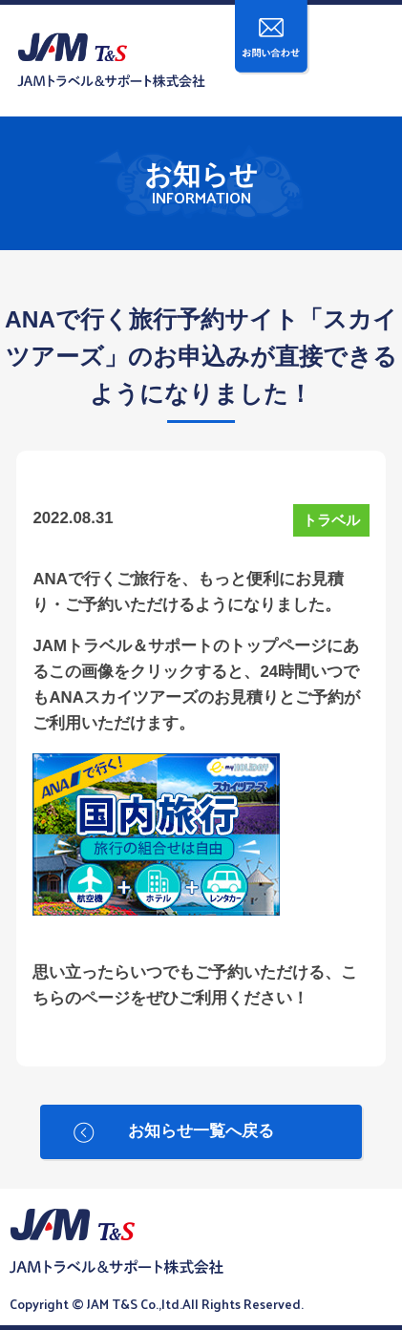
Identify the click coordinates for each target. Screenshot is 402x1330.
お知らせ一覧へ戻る (201, 1131)
